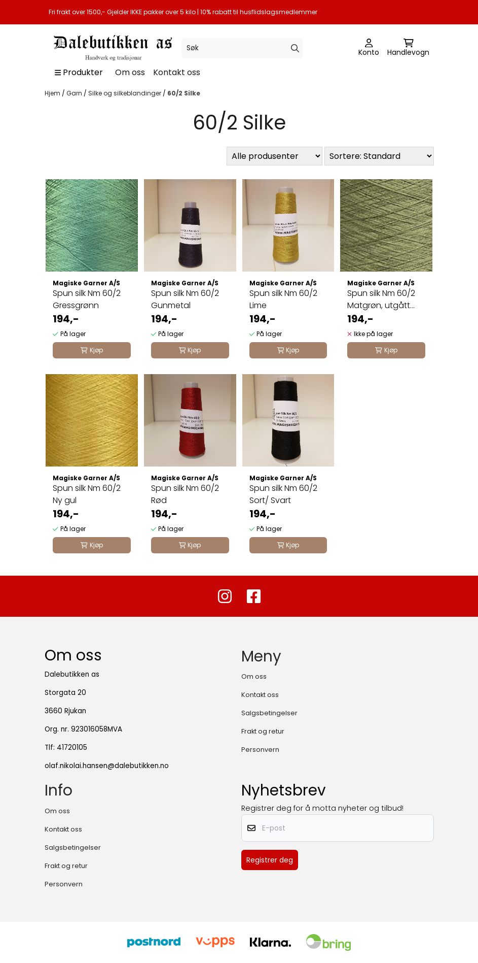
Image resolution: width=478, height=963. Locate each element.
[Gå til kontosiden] (368, 48)
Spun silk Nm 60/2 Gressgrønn (87, 299)
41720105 (72, 747)
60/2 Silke (183, 93)
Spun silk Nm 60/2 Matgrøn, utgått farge (381, 299)
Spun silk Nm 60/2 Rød (185, 494)
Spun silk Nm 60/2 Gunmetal (185, 299)
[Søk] (242, 48)
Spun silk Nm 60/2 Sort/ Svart (283, 494)
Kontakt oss (176, 72)
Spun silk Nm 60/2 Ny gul (87, 494)
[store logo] (112, 48)
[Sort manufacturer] (274, 156)
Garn (75, 93)
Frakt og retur (262, 731)
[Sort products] (379, 156)
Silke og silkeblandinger (125, 93)
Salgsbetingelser (269, 713)
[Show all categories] (79, 72)
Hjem (53, 93)
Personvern (260, 749)
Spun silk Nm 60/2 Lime (283, 299)
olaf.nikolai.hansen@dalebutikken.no (107, 766)
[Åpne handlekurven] (408, 48)
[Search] (295, 48)
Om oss (130, 72)
